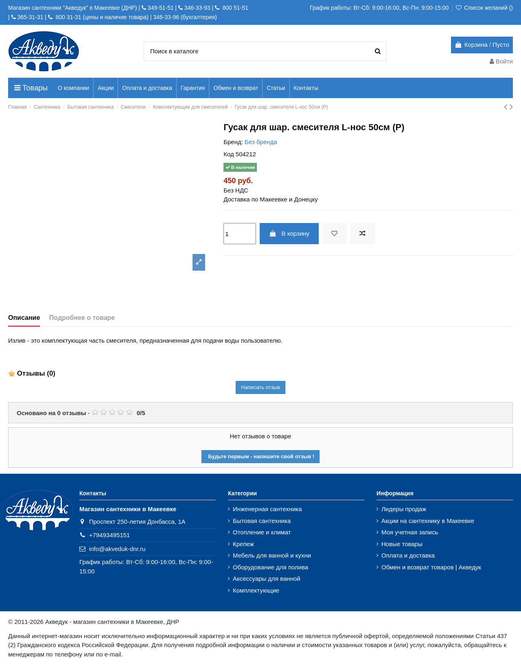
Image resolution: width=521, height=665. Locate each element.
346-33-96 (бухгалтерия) (185, 17)
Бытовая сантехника (262, 520)
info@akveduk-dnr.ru (117, 548)
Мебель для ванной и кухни (272, 555)
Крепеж (243, 543)
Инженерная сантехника (267, 508)
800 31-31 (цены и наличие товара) (101, 17)
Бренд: (233, 141)
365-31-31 (30, 17)
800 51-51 (234, 7)
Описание (24, 317)
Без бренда (261, 141)
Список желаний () (484, 7)
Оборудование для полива (270, 567)
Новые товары (401, 543)
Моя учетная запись (409, 532)
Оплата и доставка (408, 555)
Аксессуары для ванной (266, 578)
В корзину (289, 233)
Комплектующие (256, 590)
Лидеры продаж (403, 508)
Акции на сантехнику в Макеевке (427, 520)
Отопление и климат (262, 532)
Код (228, 154)
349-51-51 (160, 7)
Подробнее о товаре (82, 317)
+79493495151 (109, 535)
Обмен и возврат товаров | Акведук (431, 567)
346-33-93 (197, 7)
